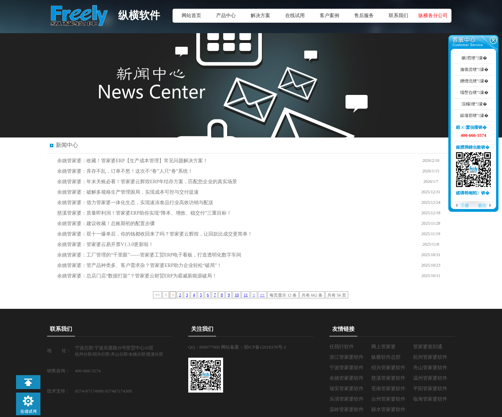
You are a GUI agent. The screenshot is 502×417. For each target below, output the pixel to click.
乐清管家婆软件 (346, 399)
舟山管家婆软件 (430, 367)
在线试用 (295, 15)
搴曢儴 (485, 205)
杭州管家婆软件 (430, 357)
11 (246, 294)
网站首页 (191, 15)
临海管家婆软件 (430, 399)
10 (237, 294)
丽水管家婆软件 (388, 409)
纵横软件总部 (386, 357)
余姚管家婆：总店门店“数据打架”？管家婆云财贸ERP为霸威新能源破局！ (137, 275)
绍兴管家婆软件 (388, 367)
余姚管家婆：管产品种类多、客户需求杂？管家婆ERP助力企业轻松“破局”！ (139, 265)
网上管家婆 (383, 346)
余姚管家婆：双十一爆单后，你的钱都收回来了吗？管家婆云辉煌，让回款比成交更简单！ (154, 234)
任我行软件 (341, 346)
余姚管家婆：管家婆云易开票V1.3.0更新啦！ (105, 244)
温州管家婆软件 (430, 378)
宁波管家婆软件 (346, 367)
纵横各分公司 (433, 15)
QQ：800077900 (204, 347)
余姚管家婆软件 (346, 378)
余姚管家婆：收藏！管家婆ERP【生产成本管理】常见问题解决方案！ (132, 160)
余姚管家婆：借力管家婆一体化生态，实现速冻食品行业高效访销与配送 (135, 202)
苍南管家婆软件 (388, 388)
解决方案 (260, 15)
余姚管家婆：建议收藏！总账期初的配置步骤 (106, 223)
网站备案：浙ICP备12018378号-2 (253, 347)
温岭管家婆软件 (346, 409)
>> (262, 294)
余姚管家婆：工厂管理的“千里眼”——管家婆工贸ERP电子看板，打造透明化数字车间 (149, 255)
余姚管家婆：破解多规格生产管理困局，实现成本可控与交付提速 (128, 192)
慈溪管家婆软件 (388, 378)
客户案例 (329, 15)
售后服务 (364, 15)
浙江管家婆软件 (346, 357)
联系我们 (398, 15)
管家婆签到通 (427, 346)
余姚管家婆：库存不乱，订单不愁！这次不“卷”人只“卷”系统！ (125, 171)
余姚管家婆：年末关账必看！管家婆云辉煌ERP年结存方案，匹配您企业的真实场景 (147, 181)
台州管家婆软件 (388, 399)
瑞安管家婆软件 (346, 388)
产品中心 (226, 15)
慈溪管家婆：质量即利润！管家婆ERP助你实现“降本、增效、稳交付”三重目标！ (144, 213)
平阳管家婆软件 (430, 388)
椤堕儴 (462, 205)
